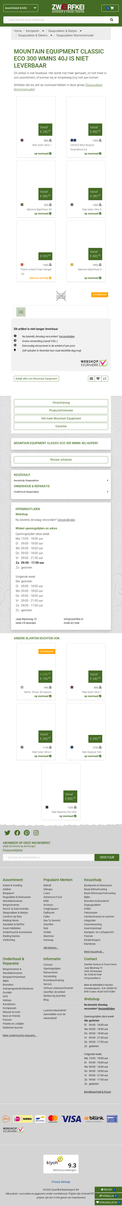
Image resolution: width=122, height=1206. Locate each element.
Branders (8, 984)
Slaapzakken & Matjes (15, 912)
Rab (45, 928)
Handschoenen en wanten (99, 916)
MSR (46, 900)
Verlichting (9, 939)
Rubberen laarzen (13, 1027)
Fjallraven (49, 912)
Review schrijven (61, 459)
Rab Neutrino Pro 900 (64, 812)
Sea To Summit (51, 920)
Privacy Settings (61, 1181)
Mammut (48, 936)
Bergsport (8, 893)
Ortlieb (47, 932)
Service (47, 984)
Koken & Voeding (12, 885)
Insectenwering (93, 924)
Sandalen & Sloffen (13, 924)
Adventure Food (52, 897)
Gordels (7, 992)
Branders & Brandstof (96, 900)
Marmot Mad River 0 (89, 269)
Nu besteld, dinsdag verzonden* (48, 336)
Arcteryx (48, 904)
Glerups (47, 889)
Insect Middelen (12, 928)
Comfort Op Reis (12, 916)
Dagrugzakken (92, 904)
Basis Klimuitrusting (95, 889)
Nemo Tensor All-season (38, 692)
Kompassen (9, 1008)
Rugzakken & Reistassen (17, 897)
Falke (46, 916)
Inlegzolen (90, 920)
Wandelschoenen (12, 900)
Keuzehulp (92, 880)
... (42, 31)
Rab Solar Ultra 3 (91, 209)
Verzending (49, 976)
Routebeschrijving (53, 980)
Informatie (52, 959)
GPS (5, 996)
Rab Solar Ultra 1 (42, 145)
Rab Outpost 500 (91, 752)
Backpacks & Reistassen (98, 885)
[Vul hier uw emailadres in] (49, 857)
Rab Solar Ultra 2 (42, 752)
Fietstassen (90, 912)
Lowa (46, 893)
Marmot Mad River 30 (39, 209)
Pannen (7, 1019)
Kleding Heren (11, 920)
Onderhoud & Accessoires (17, 932)
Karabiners (9, 1004)
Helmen (7, 1000)
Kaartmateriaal (92, 928)
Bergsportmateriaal (14, 976)
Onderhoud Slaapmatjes (26, 491)
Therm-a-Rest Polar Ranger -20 (36, 272)
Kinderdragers (92, 939)
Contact (48, 964)
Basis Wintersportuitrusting (100, 893)
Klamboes (90, 943)
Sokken (7, 889)
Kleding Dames (11, 936)
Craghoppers (50, 908)
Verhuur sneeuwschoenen (58, 988)
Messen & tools (11, 1011)
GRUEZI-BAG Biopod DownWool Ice (82, 147)
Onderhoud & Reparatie (13, 961)
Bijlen (87, 897)
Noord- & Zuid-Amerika (16, 908)
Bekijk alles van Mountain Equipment (36, 378)
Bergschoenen (11, 904)
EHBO (87, 908)
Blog (46, 999)
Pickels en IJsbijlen (13, 1023)
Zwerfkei (48, 924)
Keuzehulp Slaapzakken (26, 480)
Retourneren (50, 972)
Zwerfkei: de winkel (54, 991)
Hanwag (48, 939)
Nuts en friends (11, 1015)
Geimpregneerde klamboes (18, 988)
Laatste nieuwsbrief (54, 1010)
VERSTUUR (107, 857)
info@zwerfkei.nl (73, 619)
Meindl (47, 885)
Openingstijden (52, 968)
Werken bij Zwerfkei (54, 995)
